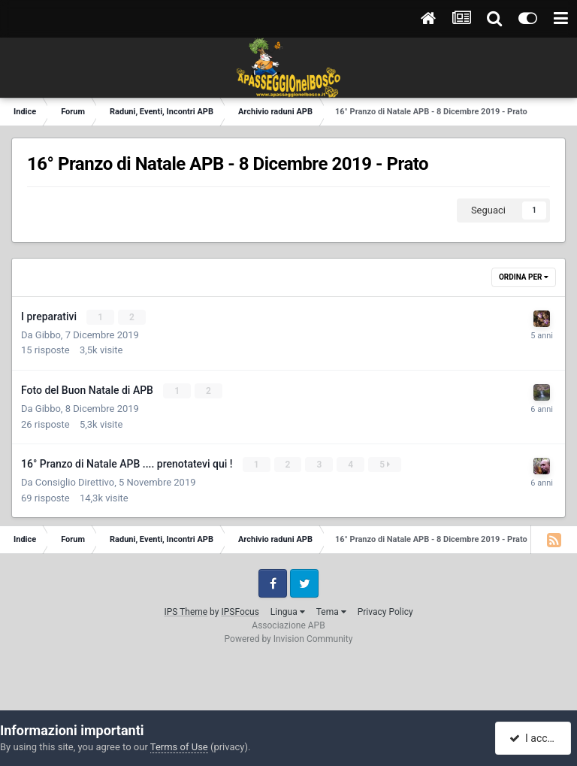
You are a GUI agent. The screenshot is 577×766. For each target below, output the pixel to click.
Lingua (287, 612)
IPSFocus (239, 612)
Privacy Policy (385, 612)
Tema (331, 612)
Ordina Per (523, 277)
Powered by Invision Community (289, 639)
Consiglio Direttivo (74, 482)
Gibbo (48, 335)
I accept (535, 738)
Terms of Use (179, 746)
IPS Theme (185, 612)
